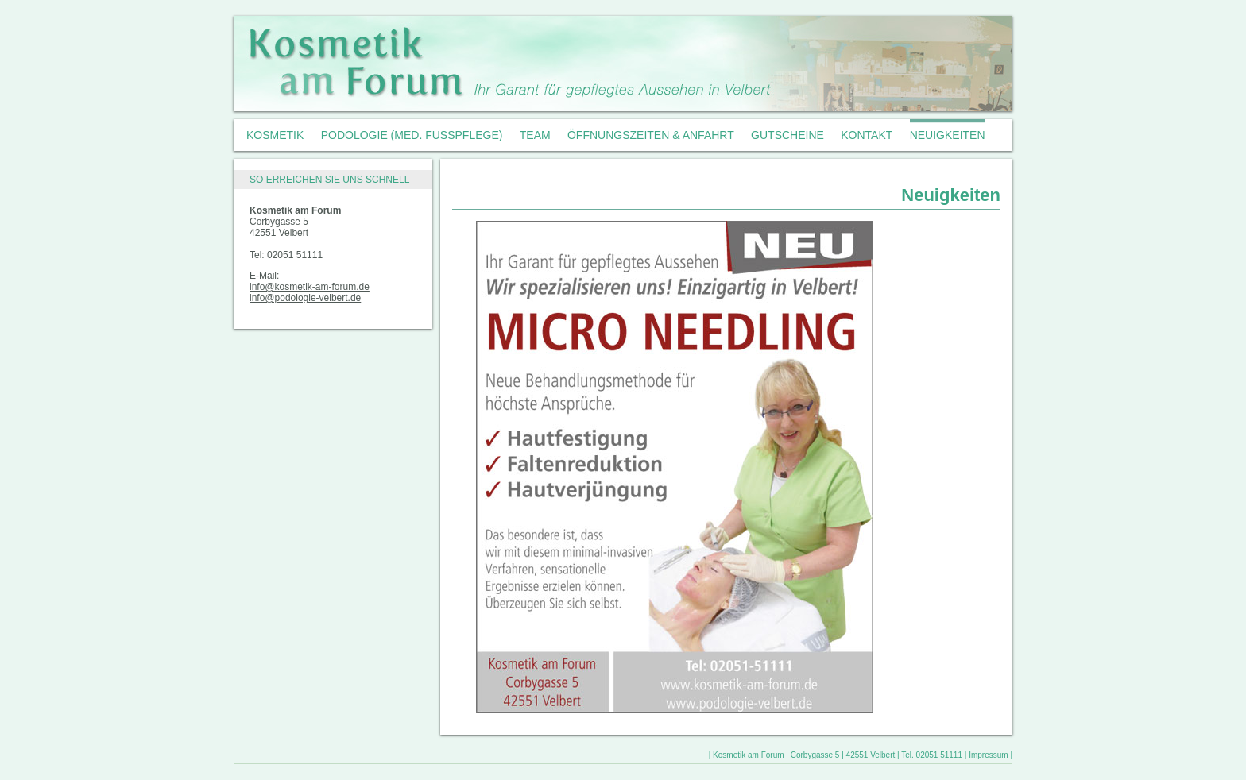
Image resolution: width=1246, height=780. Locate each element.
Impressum (988, 755)
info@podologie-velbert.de (305, 297)
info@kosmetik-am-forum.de (310, 286)
